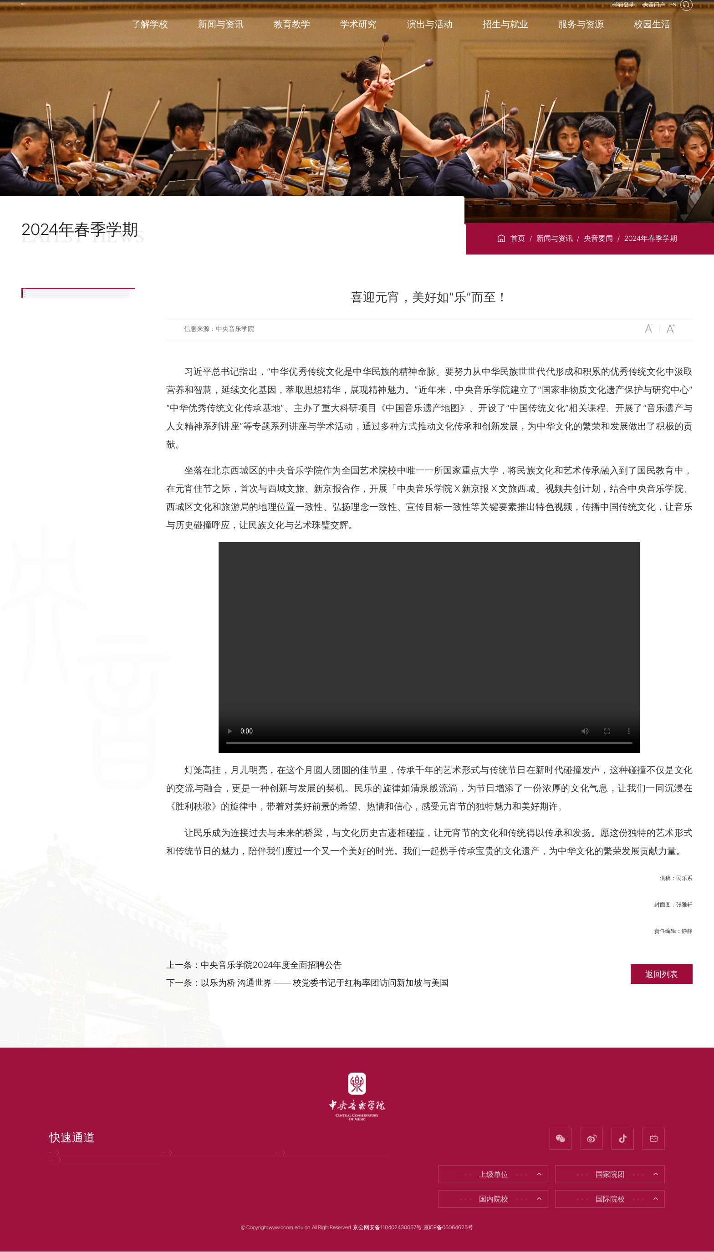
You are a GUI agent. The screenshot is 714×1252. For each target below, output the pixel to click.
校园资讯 (55, 334)
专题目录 (55, 429)
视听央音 (55, 397)
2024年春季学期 (650, 238)
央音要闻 (598, 238)
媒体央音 (55, 366)
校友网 (292, 1163)
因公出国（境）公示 (87, 1193)
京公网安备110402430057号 (387, 1228)
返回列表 (661, 974)
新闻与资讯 (554, 238)
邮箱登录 (593, 15)
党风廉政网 (72, 1163)
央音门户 (636, 15)
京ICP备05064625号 (448, 1228)
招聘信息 (182, 1163)
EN (667, 15)
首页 (517, 238)
